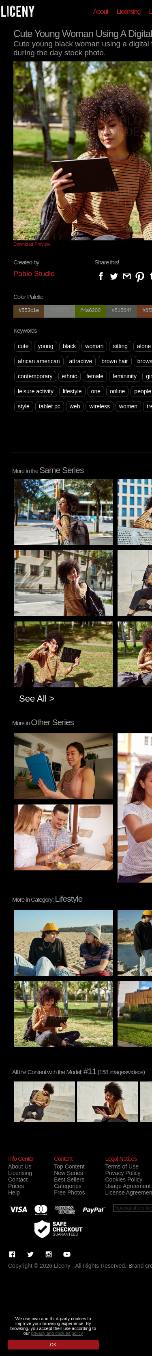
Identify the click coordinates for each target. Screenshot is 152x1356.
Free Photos (69, 1192)
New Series (68, 1173)
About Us (20, 1166)
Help (14, 1192)
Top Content (69, 1166)
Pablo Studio (34, 274)
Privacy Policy (122, 1173)
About (100, 11)
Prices (16, 1186)
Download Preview (31, 244)
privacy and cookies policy (57, 1333)
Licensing (129, 11)
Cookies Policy (123, 1179)
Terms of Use (121, 1166)
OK (53, 1344)
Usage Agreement (127, 1186)
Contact (18, 1179)
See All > (36, 698)
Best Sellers (69, 1179)
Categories (67, 1186)
